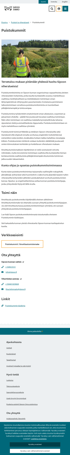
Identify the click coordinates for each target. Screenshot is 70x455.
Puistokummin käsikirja (13, 305)
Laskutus (9, 380)
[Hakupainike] (52, 8)
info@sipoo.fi (11, 272)
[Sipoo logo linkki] (12, 10)
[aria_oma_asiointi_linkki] (59, 8)
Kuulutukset (11, 354)
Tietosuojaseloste (13, 386)
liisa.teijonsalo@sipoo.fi (16, 289)
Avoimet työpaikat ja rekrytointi (18, 366)
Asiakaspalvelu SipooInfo (15, 418)
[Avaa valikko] (65, 8)
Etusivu (4, 22)
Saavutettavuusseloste (15, 392)
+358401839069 (12, 284)
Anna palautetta (35, 331)
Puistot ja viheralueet (20, 22)
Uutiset (9, 348)
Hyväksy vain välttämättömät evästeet (35, 451)
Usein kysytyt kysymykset (16, 398)
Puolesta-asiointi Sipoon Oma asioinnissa (22, 404)
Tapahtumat (11, 360)
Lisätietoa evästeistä (38, 439)
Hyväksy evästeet (35, 444)
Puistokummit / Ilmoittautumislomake (22, 244)
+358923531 (10, 267)
